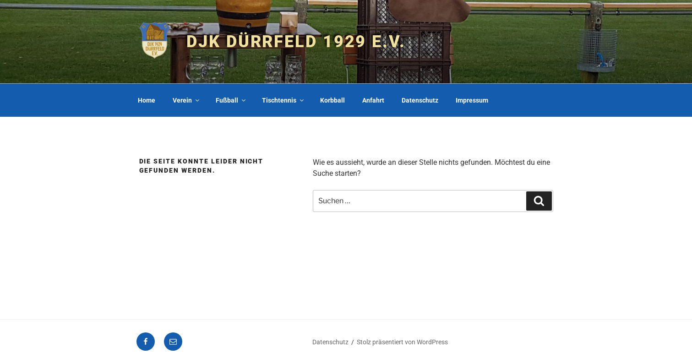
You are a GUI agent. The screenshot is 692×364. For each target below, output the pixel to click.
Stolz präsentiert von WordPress (402, 342)
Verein (187, 100)
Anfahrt (373, 100)
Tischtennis (283, 100)
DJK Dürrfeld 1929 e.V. (295, 41)
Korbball (332, 100)
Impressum (472, 100)
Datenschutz (420, 100)
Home (146, 100)
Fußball (231, 100)
